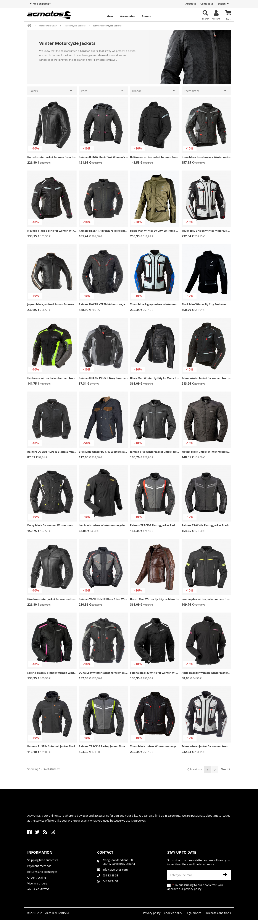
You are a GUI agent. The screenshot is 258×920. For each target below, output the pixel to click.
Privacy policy (152, 913)
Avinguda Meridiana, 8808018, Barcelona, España (119, 862)
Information (39, 852)
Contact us (206, 3)
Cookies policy (173, 913)
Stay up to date (181, 852)
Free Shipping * (42, 3)
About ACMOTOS (38, 889)
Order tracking (36, 877)
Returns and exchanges (42, 872)
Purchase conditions (218, 913)
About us (190, 3)
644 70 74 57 (110, 881)
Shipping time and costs (42, 860)
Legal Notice (193, 913)
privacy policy (193, 889)
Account (216, 18)
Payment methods (39, 866)
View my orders (37, 883)
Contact (105, 852)
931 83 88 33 (110, 875)
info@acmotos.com (115, 869)
